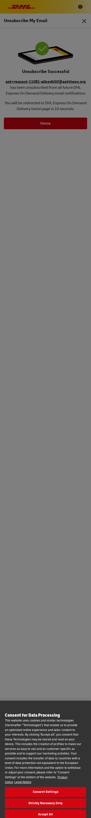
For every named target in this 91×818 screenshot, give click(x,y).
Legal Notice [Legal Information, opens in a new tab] (22, 786)
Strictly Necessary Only (45, 807)
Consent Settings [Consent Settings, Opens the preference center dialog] (45, 796)
